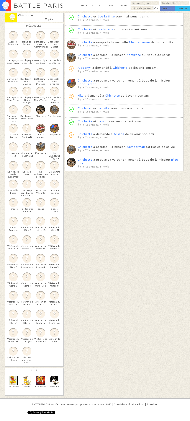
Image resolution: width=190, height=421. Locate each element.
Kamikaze (134, 55)
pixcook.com (88, 404)
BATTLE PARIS (38, 5)
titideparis (105, 29)
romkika (103, 108)
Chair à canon (139, 42)
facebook (167, 8)
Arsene (119, 134)
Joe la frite (106, 16)
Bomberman (136, 147)
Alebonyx (84, 67)
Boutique (152, 404)
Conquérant (87, 84)
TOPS (110, 5)
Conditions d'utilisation (128, 404)
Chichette (25, 15)
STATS (96, 5)
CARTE (82, 5)
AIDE (123, 5)
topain (102, 121)
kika (81, 95)
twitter (182, 8)
